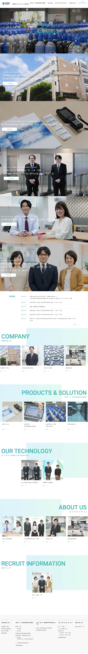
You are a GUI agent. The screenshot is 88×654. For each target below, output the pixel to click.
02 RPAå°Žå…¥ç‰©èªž (41, 630)
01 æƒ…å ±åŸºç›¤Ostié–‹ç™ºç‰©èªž (44, 628)
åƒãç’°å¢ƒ (61, 627)
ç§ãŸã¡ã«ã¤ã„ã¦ (61, 3)
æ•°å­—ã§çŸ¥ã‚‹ (5, 631)
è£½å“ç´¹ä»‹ (18, 627)
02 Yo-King (19, 631)
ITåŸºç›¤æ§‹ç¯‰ (19, 645)
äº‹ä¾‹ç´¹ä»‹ (50, 3)
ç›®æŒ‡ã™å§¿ (5, 627)
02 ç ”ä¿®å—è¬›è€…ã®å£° (65, 635)
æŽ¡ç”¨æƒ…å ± (73, 3)
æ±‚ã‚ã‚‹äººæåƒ (79, 627)
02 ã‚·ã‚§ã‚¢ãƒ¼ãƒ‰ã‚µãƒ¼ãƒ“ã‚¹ (23, 643)
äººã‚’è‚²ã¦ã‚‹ (61, 631)
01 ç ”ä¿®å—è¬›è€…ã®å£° (65, 633)
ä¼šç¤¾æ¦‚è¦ (4, 633)
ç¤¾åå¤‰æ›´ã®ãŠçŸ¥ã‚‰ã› (38, 310)
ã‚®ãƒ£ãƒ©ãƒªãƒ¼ (62, 638)
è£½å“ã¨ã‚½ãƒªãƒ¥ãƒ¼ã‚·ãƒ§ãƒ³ (38, 3)
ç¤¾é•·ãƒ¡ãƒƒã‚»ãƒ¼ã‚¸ (6, 629)
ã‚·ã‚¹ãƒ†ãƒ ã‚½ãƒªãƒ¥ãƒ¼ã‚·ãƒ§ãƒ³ (23, 633)
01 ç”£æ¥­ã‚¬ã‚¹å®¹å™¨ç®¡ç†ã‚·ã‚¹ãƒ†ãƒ (25, 640)
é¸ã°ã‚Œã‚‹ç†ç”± (62, 629)
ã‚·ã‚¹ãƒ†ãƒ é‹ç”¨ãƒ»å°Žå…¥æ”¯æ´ (24, 636)
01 (19, 629)
